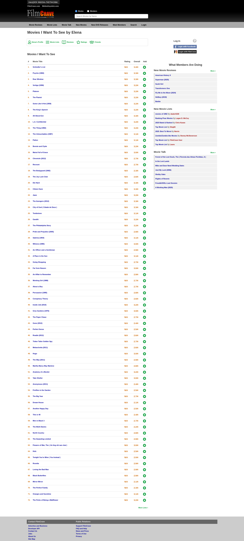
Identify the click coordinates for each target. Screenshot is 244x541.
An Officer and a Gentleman (44, 250)
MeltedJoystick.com (50, 6)
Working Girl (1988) (40, 280)
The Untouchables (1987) (43, 134)
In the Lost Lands (162, 161)
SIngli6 (172, 127)
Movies (81, 11)
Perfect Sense (38, 329)
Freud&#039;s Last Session (166, 183)
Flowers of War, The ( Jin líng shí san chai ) (50, 445)
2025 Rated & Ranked (163, 123)
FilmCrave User (176, 140)
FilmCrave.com (34, 6)
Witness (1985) (39, 244)
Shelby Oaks (160, 174)
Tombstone (37, 213)
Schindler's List (39, 67)
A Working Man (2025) (164, 187)
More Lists (142, 508)
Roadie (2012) (38, 335)
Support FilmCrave (83, 526)
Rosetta (36, 463)
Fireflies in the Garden (42, 390)
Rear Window (38, 79)
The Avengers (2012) (41, 201)
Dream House (38, 402)
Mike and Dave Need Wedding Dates (169, 166)
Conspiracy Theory (40, 299)
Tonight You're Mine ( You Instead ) (47, 457)
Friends (98, 42)
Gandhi (36, 219)
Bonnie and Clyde (40, 146)
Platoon (36, 91)
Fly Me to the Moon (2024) (165, 93)
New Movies (81, 25)
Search (134, 25)
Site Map (31, 539)
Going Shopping (39, 262)
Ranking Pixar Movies (164, 118)
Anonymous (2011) (40, 384)
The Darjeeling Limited (42, 439)
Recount (36, 164)
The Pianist (37, 97)
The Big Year (38, 396)
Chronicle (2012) (39, 158)
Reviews (70, 42)
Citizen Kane (38, 189)
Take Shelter (38, 378)
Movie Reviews (35, 25)
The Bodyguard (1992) (41, 171)
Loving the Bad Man (41, 469)
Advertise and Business (37, 526)
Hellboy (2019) (161, 97)
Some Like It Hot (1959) (42, 104)
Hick (34, 451)
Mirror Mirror (38, 482)
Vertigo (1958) (38, 85)
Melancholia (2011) (40, 347)
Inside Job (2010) (40, 305)
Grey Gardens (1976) (41, 311)
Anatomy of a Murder (41, 372)
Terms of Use (81, 534)
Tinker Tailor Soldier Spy (42, 341)
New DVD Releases (99, 25)
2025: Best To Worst (163, 131)
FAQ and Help (81, 528)
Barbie (158, 101)
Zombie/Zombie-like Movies (166, 136)
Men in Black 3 (39, 421)
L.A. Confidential (39, 122)
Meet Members (119, 25)
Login (144, 25)
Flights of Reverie (162, 179)
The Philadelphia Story (42, 225)
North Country (38, 433)
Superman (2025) (162, 80)
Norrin (176, 131)
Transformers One (162, 88)
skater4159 (174, 114)
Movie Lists (52, 25)
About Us (32, 536)
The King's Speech (40, 110)
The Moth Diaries (39, 427)
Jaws (35, 195)
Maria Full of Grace (40, 152)
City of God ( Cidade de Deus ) (45, 207)
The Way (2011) (39, 360)
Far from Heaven (39, 268)
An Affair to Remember (42, 274)
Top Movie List (161, 127)
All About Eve (38, 116)
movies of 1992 (161, 114)
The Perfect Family (40, 488)
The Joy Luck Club (40, 177)
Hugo (35, 353)
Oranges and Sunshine (42, 494)
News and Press (82, 531)
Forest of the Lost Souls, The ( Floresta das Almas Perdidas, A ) (180, 157)
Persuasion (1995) (40, 293)
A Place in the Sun (40, 256)
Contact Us (32, 531)
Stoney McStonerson (188, 136)
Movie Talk (66, 25)
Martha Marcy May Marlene (43, 366)
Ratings (84, 42)
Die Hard (36, 183)
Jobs (30, 534)
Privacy (79, 536)
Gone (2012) (37, 323)
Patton (35, 140)
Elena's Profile (37, 42)
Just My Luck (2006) (163, 170)
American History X (163, 75)
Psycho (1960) (38, 73)
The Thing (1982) (39, 128)
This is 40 (36, 415)
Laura (172, 144)
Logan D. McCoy (182, 118)
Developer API (34, 528)
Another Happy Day (40, 408)
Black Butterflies (39, 475)
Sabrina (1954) (38, 238)
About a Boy (38, 286)
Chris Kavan (180, 123)
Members (93, 11)
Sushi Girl (159, 84)
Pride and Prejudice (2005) (43, 232)
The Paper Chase (40, 317)
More (213, 71)
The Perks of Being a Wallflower (45, 500)
